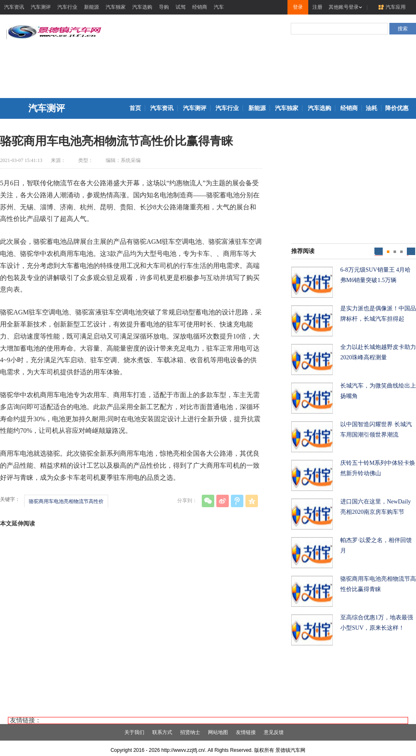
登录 (298, 7)
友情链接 (246, 732)
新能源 (91, 7)
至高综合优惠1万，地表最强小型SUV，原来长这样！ (376, 622)
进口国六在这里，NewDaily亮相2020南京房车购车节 (375, 506)
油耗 (371, 108)
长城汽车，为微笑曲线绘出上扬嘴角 (378, 391)
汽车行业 (67, 7)
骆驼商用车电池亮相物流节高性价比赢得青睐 (378, 584)
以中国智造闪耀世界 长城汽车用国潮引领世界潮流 (376, 429)
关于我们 (134, 732)
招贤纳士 (190, 732)
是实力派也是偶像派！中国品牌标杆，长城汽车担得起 (378, 313)
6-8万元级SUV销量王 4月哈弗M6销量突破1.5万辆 (375, 275)
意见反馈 (274, 732)
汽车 (219, 7)
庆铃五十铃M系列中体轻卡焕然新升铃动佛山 (377, 468)
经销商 (199, 7)
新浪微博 (222, 501)
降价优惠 (397, 108)
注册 (317, 7)
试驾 (181, 7)
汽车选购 (142, 7)
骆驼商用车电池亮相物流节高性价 (66, 501)
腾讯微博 (237, 501)
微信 (208, 501)
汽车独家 (116, 7)
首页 (135, 108)
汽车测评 (41, 7)
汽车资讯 (14, 7)
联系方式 (162, 732)
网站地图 (218, 732)
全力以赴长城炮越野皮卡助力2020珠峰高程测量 (378, 352)
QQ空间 (251, 501)
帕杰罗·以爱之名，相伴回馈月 (376, 545)
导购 (164, 7)
